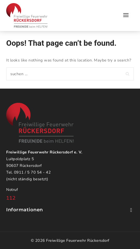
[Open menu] (125, 15)
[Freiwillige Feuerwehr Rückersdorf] (27, 15)
